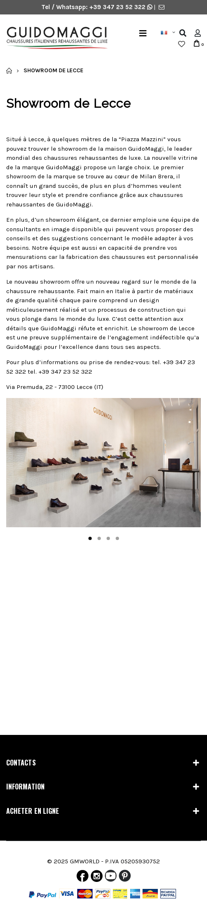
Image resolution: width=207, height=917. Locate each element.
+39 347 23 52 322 (118, 7)
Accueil (9, 70)
